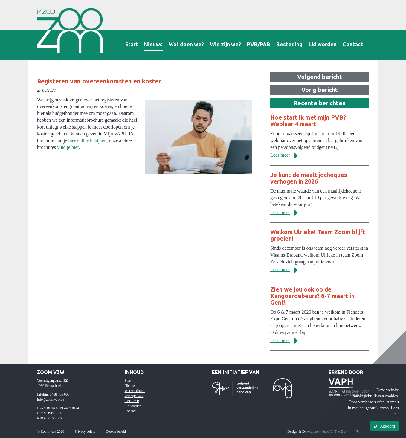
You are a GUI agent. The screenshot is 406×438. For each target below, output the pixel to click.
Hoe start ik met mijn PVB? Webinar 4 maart (308, 120)
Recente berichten (320, 103)
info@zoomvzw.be (50, 399)
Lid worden (323, 44)
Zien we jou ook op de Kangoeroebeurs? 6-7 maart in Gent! (312, 296)
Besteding (289, 44)
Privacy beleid (85, 431)
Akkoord (384, 426)
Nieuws (153, 44)
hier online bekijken (87, 140)
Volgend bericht (319, 76)
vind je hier (68, 147)
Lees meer (286, 155)
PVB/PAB (258, 44)
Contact (353, 44)
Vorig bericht (319, 89)
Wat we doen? (135, 391)
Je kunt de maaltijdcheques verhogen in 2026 (308, 178)
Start (131, 44)
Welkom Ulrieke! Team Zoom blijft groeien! (317, 235)
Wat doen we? (186, 44)
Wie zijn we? (225, 44)
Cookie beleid (116, 431)
